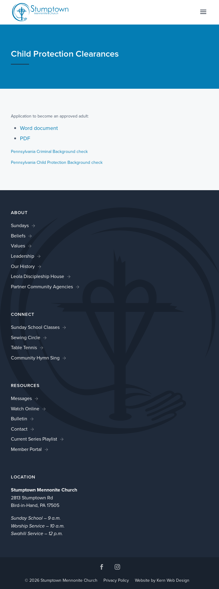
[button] (203, 15)
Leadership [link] (22, 256)
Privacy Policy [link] (116, 580)
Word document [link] (39, 128)
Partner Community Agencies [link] (42, 286)
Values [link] (18, 245)
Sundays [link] (20, 225)
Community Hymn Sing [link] (35, 357)
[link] (40, 11)
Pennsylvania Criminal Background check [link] (49, 151)
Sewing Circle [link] (25, 337)
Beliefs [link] (18, 235)
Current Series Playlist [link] (34, 438)
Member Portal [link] (26, 449)
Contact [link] (19, 428)
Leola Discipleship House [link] (37, 276)
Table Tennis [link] (24, 347)
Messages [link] (21, 398)
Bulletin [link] (19, 418)
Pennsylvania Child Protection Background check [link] (57, 162)
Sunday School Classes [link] (35, 327)
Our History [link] (23, 266)
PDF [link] (25, 138)
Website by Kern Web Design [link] (162, 580)
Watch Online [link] (25, 408)
